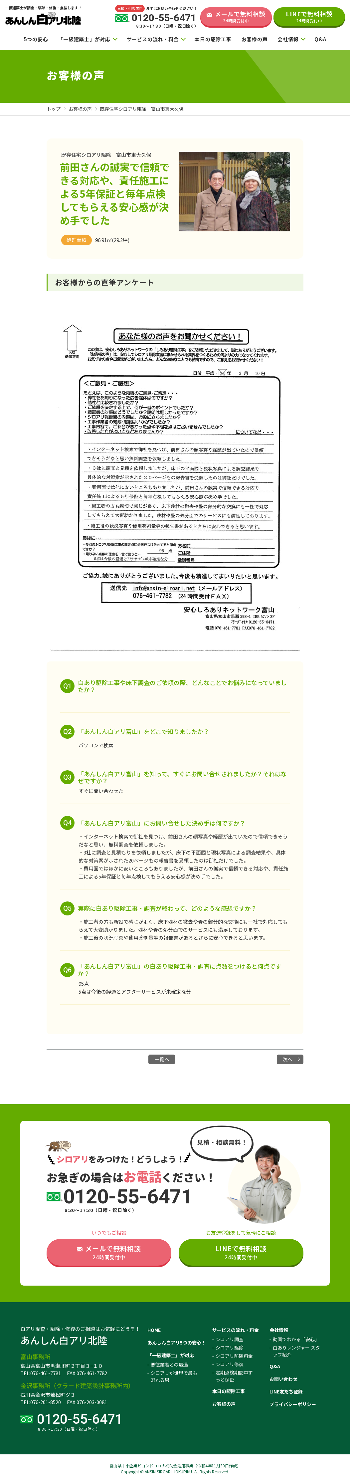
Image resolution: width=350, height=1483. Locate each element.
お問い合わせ (283, 1378)
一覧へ (161, 1059)
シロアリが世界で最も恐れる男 (174, 1376)
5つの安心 (36, 39)
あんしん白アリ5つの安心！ (176, 1342)
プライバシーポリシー (292, 1404)
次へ (287, 1059)
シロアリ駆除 (230, 1347)
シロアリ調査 (230, 1339)
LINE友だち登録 (286, 1391)
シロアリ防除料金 (234, 1356)
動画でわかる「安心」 (296, 1339)
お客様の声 (255, 39)
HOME (154, 1330)
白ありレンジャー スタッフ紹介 (296, 1351)
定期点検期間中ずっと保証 (234, 1376)
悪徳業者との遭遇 (169, 1364)
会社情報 (287, 39)
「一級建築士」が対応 (84, 39)
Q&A (320, 39)
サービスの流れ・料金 (152, 39)
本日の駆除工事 (213, 39)
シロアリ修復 (230, 1364)
